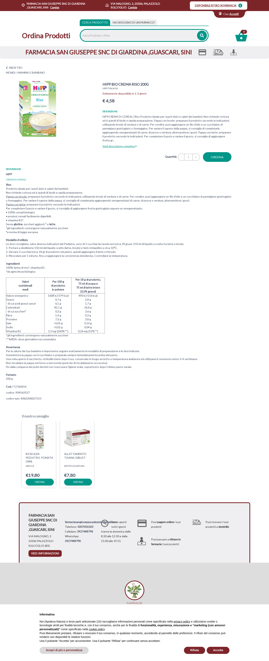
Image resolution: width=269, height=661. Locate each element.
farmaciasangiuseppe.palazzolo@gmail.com (91, 522)
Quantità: (171, 156)
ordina (217, 157)
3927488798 (85, 531)
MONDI (11, 72)
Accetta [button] (218, 650)
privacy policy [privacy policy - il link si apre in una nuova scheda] (182, 621)
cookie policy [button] (97, 629)
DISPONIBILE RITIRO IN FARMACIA (215, 5)
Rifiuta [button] (194, 650)
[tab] (134, 22)
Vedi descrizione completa (119, 146)
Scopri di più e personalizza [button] (64, 650)
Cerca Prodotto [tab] (95, 22)
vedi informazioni (45, 553)
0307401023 (85, 526)
